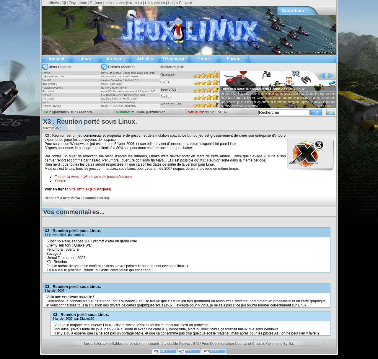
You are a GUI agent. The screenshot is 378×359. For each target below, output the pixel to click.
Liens (204, 58)
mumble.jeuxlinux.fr (148, 112)
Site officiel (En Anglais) (90, 189)
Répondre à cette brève (62, 198)
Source (60, 181)
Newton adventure (52, 87)
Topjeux (96, 3)
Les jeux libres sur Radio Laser (119, 98)
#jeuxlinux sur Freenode (72, 112)
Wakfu (45, 102)
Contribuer (293, 10)
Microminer (48, 91)
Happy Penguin (180, 3)
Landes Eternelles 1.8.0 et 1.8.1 (120, 80)
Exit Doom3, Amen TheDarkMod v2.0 (123, 95)
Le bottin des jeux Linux (123, 3)
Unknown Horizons (53, 76)
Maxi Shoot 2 (49, 83)
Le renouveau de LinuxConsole (119, 76)
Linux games (155, 3)
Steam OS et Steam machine (118, 102)
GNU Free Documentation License (220, 344)
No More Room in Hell (114, 87)
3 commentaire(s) (96, 198)
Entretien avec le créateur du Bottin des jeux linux (263, 89)
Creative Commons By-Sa (272, 344)
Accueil (56, 58)
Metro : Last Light (111, 83)
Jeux (86, 58)
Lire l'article (327, 106)
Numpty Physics (51, 106)
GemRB (46, 80)
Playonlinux (78, 3)
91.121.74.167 (216, 112)
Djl (64, 3)
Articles (145, 58)
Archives (115, 58)
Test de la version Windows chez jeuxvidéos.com (93, 177)
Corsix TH (47, 95)
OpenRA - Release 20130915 (118, 106)
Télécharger (174, 58)
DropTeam (48, 98)
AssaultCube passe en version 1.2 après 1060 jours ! (128, 93)
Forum (234, 58)
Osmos (46, 72)
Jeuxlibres (51, 3)
